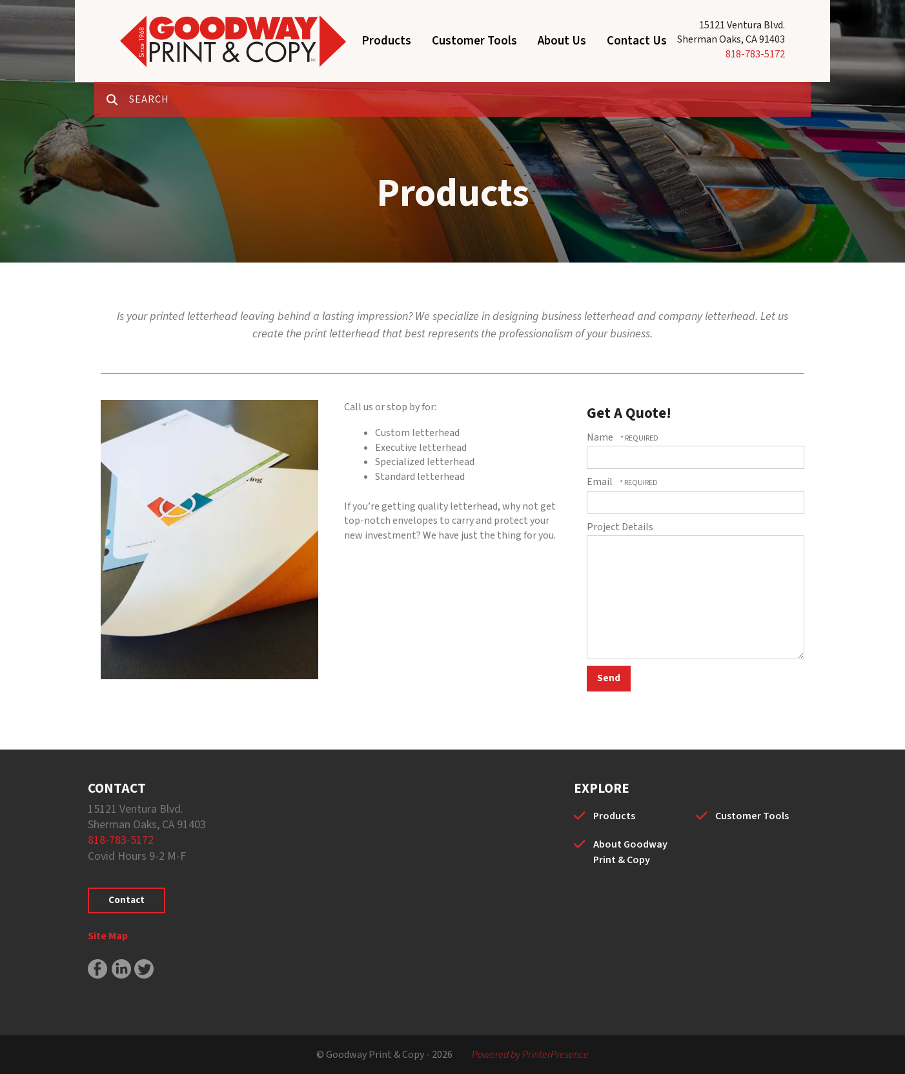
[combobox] (470, 99)
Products (386, 41)
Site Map (108, 936)
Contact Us (637, 41)
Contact (126, 900)
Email (601, 482)
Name (601, 437)
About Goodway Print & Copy (630, 852)
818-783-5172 (755, 54)
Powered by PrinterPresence (530, 1055)
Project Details (620, 527)
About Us (562, 41)
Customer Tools (474, 41)
